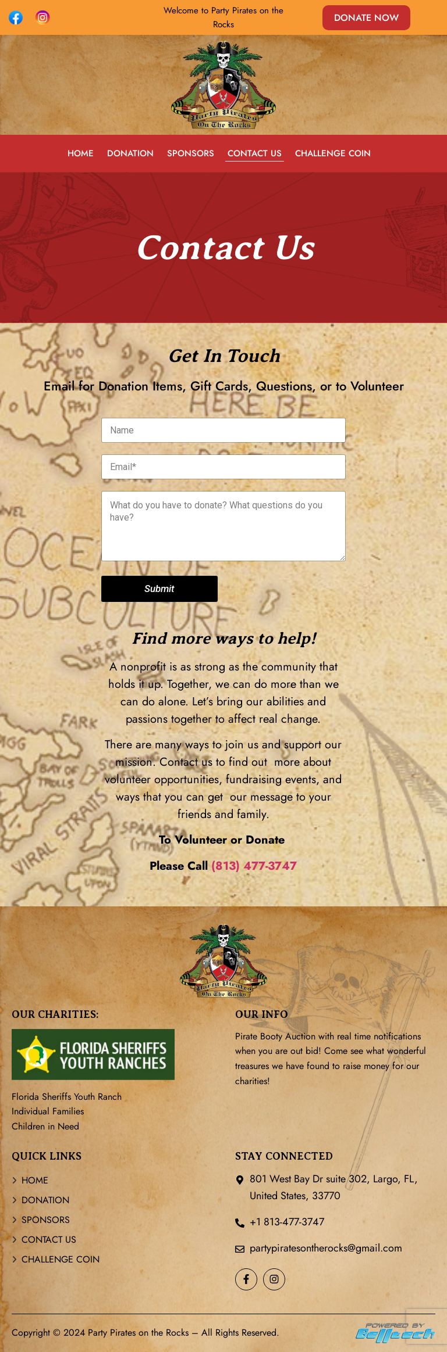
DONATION (130, 153)
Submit (159, 588)
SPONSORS (190, 153)
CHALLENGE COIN (333, 153)
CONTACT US (255, 153)
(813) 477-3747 (254, 866)
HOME (81, 153)
